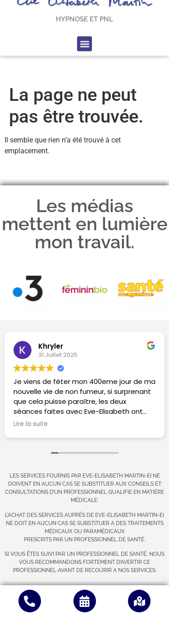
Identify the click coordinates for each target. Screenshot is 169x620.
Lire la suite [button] (31, 424)
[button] (84, 32)
